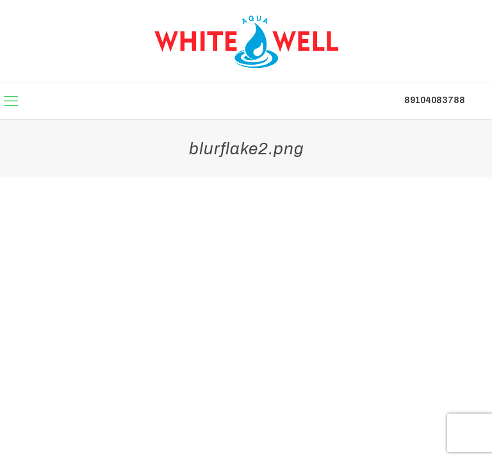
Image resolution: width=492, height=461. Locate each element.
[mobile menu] (11, 101)
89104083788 (434, 100)
